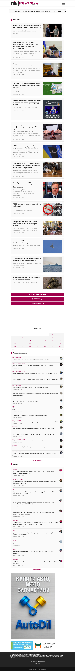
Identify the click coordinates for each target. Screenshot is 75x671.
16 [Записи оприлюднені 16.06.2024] (60, 340)
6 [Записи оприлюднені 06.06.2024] (37, 337)
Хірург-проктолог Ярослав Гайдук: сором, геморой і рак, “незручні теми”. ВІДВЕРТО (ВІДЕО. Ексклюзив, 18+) (33, 472)
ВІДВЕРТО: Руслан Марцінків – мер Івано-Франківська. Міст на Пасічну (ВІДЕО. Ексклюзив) (35, 562)
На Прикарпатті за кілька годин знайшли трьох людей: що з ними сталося (33, 440)
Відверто (15, 469)
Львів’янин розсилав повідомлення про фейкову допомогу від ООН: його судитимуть (27, 127)
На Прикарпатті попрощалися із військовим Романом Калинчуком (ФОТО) (25, 224)
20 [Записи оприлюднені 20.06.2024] (37, 344)
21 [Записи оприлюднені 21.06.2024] (45, 344)
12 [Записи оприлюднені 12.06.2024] (30, 340)
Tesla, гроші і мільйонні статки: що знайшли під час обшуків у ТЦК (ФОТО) (33, 428)
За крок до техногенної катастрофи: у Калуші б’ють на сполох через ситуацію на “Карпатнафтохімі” (35, 394)
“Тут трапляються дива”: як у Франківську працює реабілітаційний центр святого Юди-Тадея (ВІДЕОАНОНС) (33, 503)
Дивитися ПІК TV (37, 303)
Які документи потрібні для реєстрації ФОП (25, 401)
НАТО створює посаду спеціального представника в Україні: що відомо (26, 147)
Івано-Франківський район (19, 371)
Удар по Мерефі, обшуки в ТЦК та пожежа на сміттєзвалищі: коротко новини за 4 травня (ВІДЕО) (35, 380)
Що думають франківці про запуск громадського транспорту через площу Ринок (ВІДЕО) (35, 408)
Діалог (15, 464)
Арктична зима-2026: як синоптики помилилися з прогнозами (30, 543)
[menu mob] (63, 3)
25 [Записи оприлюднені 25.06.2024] (22, 347)
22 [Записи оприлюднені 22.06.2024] (52, 344)
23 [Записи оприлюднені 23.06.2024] (60, 344)
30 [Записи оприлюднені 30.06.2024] (60, 347)
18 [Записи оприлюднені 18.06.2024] (22, 344)
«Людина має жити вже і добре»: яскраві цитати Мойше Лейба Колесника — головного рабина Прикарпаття (34, 513)
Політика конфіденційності (37, 661)
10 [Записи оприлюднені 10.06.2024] (15, 340)
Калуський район (16, 392)
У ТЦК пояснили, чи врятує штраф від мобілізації (27, 205)
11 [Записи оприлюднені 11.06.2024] (22, 340)
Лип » (62, 350)
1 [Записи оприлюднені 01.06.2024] (52, 334)
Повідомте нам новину (38, 294)
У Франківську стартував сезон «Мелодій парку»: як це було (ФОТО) (31, 359)
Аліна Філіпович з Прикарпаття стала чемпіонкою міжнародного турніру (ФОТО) (27, 103)
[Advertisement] (22, 316)
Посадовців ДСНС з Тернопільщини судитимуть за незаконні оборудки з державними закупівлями (26, 166)
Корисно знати (16, 399)
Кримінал (14, 426)
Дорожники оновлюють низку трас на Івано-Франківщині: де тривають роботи (34, 373)
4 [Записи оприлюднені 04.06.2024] (22, 337)
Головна (13, 16)
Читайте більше (37, 460)
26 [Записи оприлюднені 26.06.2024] (30, 347)
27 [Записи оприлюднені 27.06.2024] (37, 347)
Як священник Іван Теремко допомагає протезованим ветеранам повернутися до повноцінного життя (35, 482)
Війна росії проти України (18, 363)
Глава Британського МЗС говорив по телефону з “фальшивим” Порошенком (26, 185)
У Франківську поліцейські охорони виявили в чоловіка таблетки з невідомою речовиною (34, 454)
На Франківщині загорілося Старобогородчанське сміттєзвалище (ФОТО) (33, 434)
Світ (14, 530)
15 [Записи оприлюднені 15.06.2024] (52, 340)
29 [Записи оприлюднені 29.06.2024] (52, 347)
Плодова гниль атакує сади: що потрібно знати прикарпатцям (29, 415)
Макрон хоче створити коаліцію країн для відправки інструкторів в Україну (27, 26)
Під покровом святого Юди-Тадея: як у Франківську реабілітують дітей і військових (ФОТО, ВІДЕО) (33, 492)
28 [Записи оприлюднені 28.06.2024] (45, 347)
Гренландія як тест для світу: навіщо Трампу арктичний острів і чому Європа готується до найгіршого (34, 533)
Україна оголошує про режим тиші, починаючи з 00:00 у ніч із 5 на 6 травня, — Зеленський (34, 366)
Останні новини (19, 353)
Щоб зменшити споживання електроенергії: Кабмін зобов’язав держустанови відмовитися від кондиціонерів (25, 45)
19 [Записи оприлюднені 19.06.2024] (30, 344)
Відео (13, 377)
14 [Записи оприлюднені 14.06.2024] (45, 340)
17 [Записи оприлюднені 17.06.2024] (15, 344)
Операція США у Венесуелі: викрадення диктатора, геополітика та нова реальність (33, 552)
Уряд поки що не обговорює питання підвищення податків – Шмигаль (26, 65)
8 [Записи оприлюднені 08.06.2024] (52, 337)
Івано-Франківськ (16, 357)
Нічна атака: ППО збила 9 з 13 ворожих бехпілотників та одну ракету (27, 242)
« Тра (12, 350)
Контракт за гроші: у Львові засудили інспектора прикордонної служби (32, 447)
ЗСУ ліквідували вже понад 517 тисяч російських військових (26, 279)
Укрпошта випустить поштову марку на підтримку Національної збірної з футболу (26, 85)
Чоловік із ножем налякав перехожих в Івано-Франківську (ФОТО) (31, 387)
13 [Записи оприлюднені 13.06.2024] (37, 340)
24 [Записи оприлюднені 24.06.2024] (15, 347)
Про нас (37, 663)
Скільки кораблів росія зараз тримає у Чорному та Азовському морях (27, 259)
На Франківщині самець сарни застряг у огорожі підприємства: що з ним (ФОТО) (35, 422)
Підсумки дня (37, 299)
